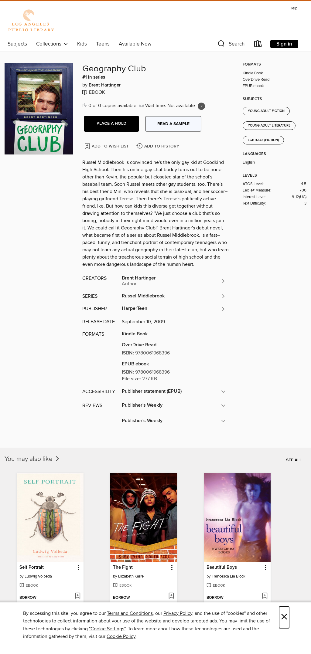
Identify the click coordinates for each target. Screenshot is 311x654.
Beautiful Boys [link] (222, 567)
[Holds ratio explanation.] (201, 106)
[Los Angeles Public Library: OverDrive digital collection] (31, 21)
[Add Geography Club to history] (158, 146)
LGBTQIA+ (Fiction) (263, 140)
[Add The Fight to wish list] (171, 596)
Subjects (17, 44)
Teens (103, 44)
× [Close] (284, 617)
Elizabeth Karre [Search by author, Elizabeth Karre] (131, 576)
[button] (230, 45)
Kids (82, 44)
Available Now (135, 44)
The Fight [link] (123, 567)
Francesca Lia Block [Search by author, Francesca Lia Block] (228, 576)
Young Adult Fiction (266, 111)
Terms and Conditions (130, 613)
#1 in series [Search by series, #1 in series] (93, 77)
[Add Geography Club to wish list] (107, 146)
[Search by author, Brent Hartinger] (174, 281)
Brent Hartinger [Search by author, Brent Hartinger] (105, 85)
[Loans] (258, 45)
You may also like (32, 459)
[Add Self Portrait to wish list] (77, 596)
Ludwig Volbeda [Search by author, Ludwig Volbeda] (38, 576)
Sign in (284, 44)
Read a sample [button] (173, 124)
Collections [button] (52, 44)
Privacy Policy (177, 613)
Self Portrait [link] (31, 567)
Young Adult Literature (269, 126)
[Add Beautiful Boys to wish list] (264, 596)
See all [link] (294, 460)
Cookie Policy (121, 636)
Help (293, 8)
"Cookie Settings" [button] (107, 629)
